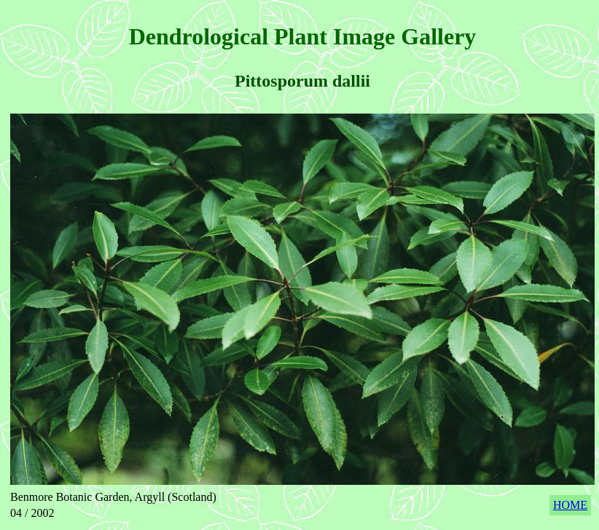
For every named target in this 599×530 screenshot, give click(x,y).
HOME (570, 505)
